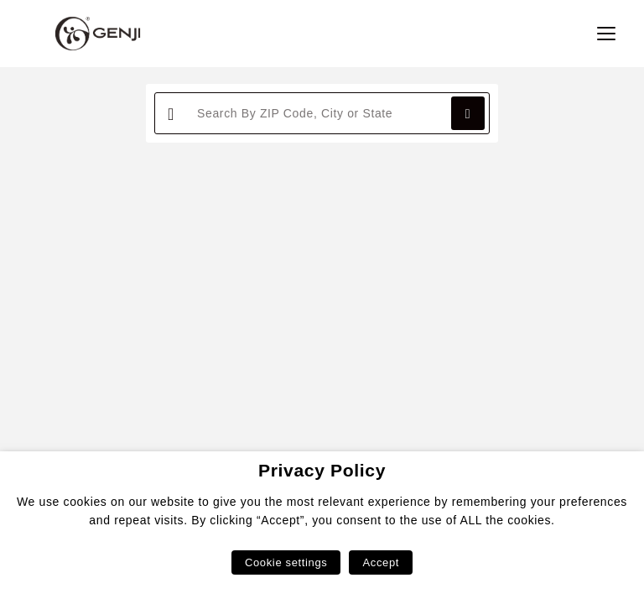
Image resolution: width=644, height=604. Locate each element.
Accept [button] (380, 562)
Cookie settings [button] (286, 562)
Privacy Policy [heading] (322, 470)
